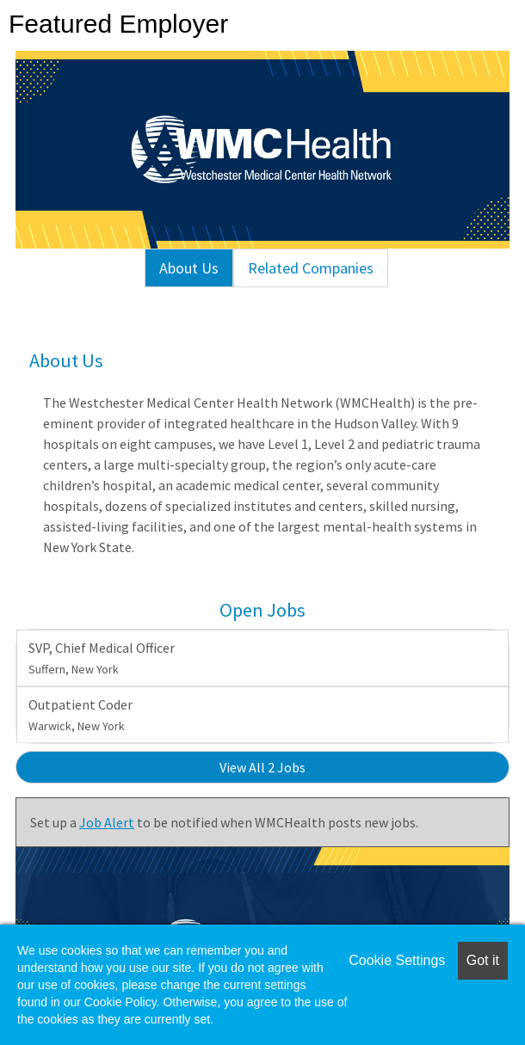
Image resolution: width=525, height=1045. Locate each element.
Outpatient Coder (80, 715)
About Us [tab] (189, 268)
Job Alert (106, 822)
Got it (482, 960)
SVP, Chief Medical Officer (101, 658)
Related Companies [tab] (311, 268)
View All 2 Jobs (262, 767)
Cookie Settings (397, 960)
